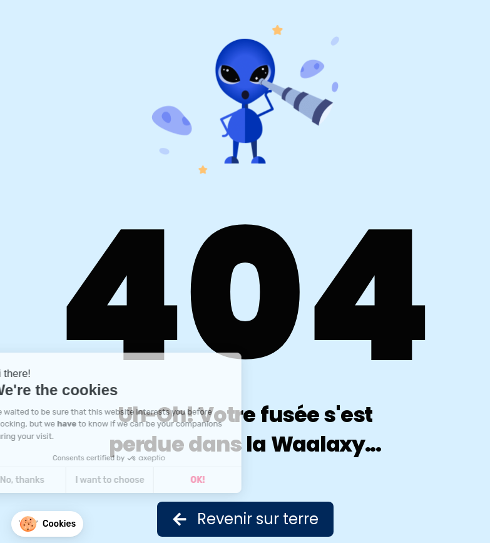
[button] (47, 524)
